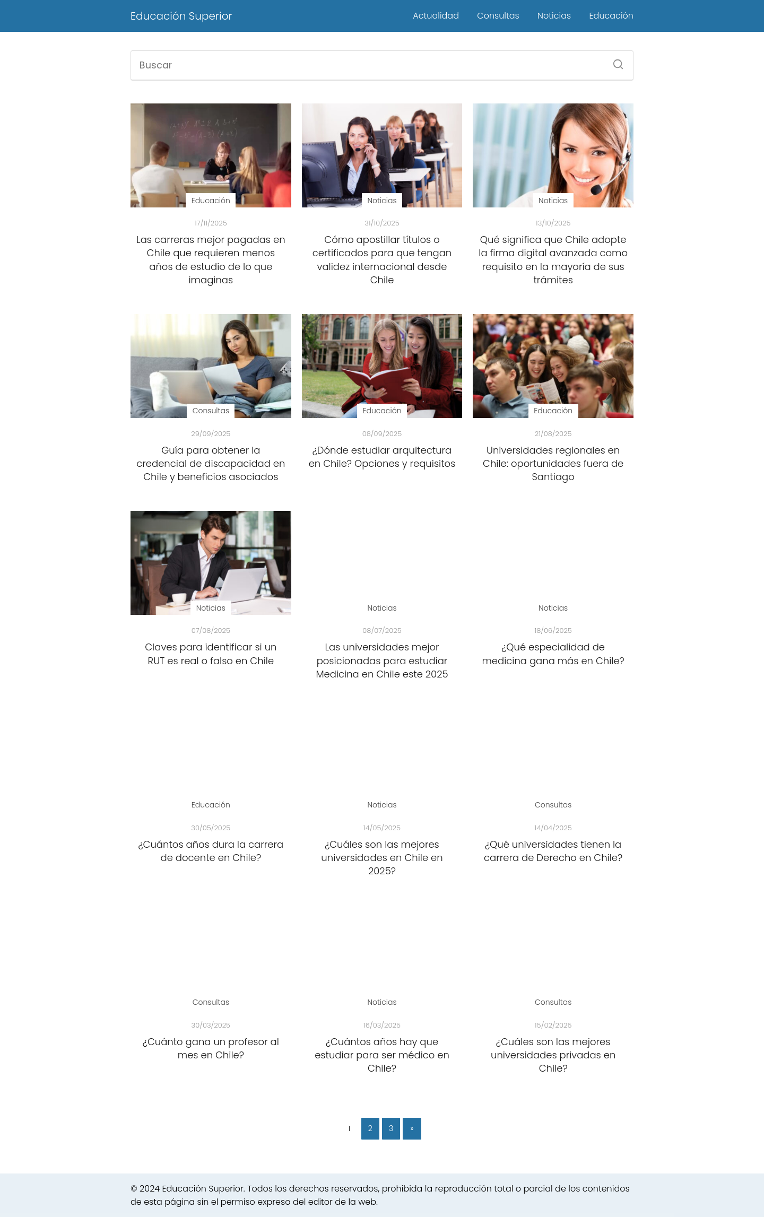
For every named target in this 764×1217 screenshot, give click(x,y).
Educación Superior (181, 15)
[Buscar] (614, 61)
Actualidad (436, 16)
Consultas (498, 16)
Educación (611, 16)
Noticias (554, 16)
